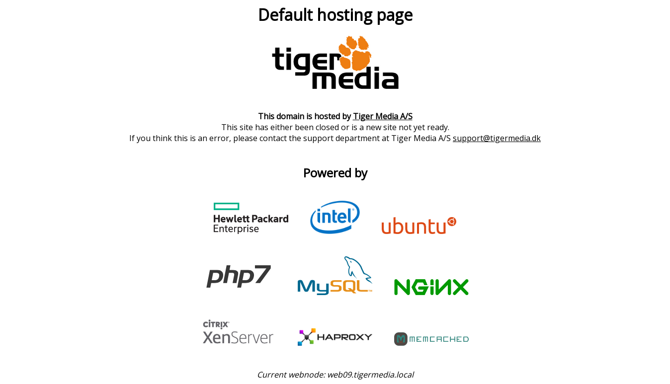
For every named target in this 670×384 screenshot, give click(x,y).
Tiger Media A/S (383, 116)
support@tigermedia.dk (497, 138)
